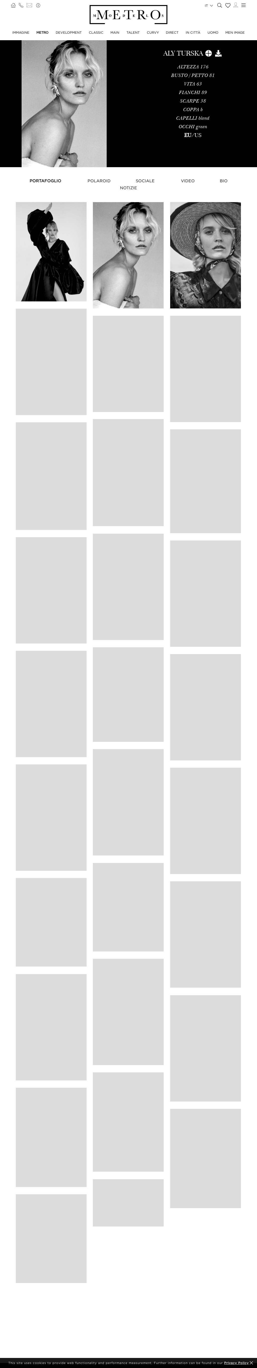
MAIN (114, 32)
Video (188, 180)
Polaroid (99, 180)
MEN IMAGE (235, 32)
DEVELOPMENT (69, 32)
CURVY (153, 32)
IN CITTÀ (193, 32)
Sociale (145, 180)
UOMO (213, 32)
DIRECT (172, 32)
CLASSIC (96, 32)
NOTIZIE (128, 188)
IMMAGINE (20, 32)
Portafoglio (45, 180)
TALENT (133, 32)
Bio (224, 180)
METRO (42, 32)
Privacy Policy (236, 1362)
